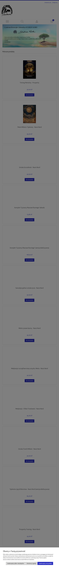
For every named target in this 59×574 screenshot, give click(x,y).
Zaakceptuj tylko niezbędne (15, 563)
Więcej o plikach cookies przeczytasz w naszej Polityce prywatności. (18, 559)
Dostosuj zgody (31, 563)
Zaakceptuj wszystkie (45, 563)
